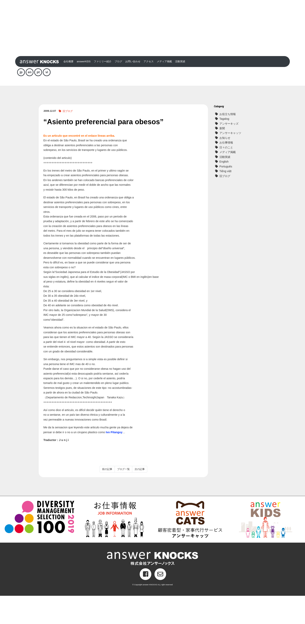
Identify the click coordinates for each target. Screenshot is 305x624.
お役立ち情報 (227, 142)
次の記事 (140, 497)
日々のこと (226, 175)
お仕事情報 (226, 171)
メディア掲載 (164, 89)
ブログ (118, 89)
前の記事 (107, 497)
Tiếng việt (225, 199)
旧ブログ (68, 139)
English (224, 190)
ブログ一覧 (123, 497)
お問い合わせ (132, 89)
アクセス (149, 89)
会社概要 (68, 89)
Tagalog (224, 147)
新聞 (222, 156)
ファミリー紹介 (102, 89)
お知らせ (224, 166)
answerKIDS (83, 89)
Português (225, 194)
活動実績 (180, 89)
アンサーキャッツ (230, 161)
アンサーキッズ (228, 151)
